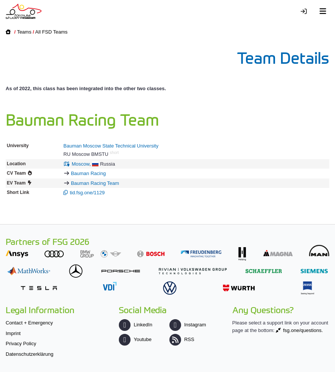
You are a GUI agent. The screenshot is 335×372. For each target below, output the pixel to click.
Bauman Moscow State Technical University (110, 146)
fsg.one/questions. (303, 330)
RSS (181, 339)
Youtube (135, 339)
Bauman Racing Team (95, 183)
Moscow (80, 164)
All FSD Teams (51, 32)
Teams (24, 32)
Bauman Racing (88, 173)
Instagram (187, 324)
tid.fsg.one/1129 (87, 192)
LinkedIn (135, 324)
